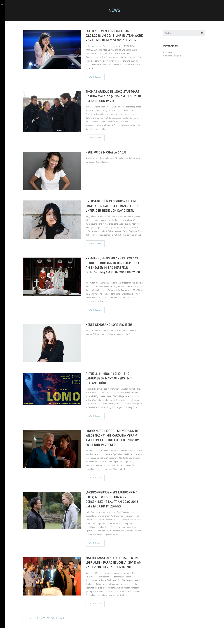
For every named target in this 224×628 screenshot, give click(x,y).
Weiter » (65, 618)
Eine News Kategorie (173, 56)
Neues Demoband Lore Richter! (110, 325)
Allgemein (169, 52)
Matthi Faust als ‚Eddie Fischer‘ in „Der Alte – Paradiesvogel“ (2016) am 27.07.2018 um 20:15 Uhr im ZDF (115, 562)
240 (53, 618)
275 (59, 618)
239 (49, 618)
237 (42, 618)
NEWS (116, 10)
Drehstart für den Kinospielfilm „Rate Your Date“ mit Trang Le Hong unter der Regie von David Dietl (114, 206)
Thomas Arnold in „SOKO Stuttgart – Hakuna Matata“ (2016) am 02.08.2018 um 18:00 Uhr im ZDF (115, 96)
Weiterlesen (97, 77)
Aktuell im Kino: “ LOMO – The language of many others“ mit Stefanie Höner (110, 378)
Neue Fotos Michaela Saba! (107, 152)
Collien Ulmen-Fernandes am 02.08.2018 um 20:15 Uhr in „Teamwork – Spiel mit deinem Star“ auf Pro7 (115, 36)
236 (38, 618)
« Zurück (28, 618)
